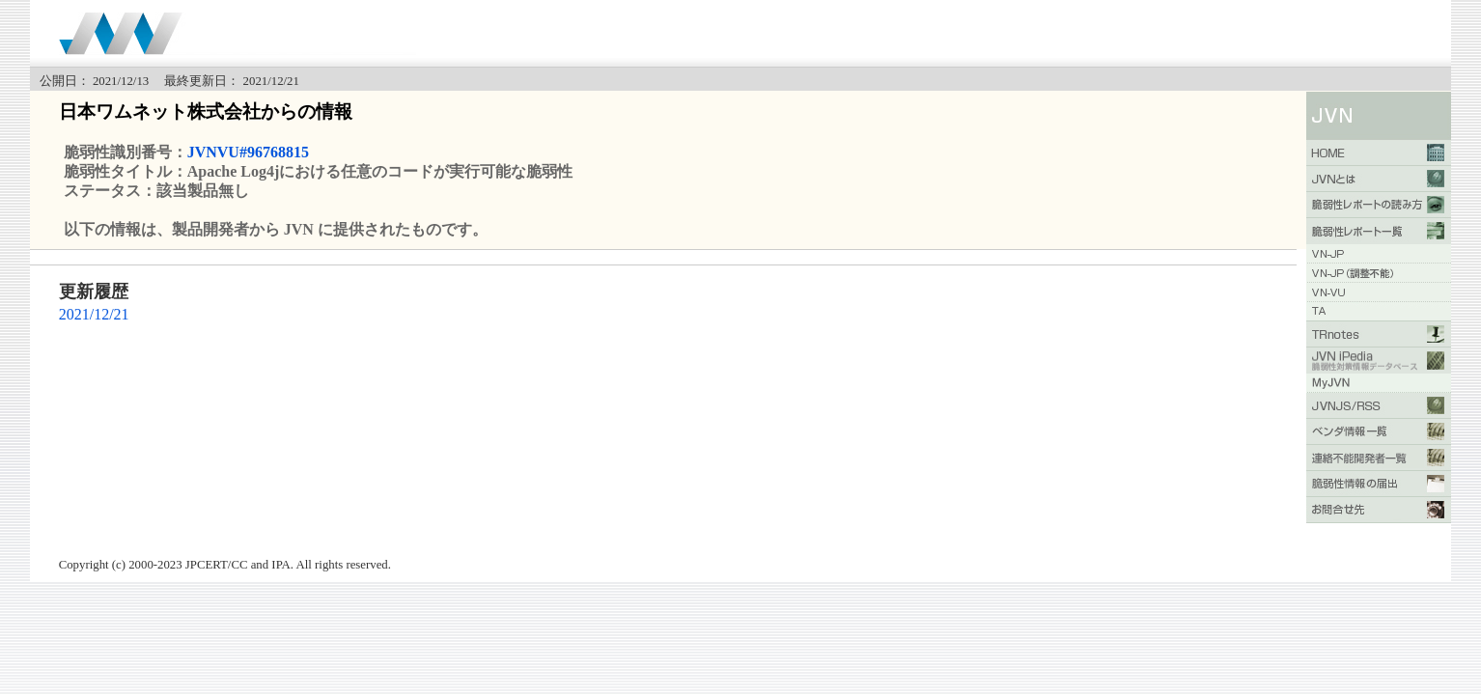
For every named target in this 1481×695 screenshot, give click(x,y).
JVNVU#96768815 (248, 152)
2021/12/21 (94, 314)
